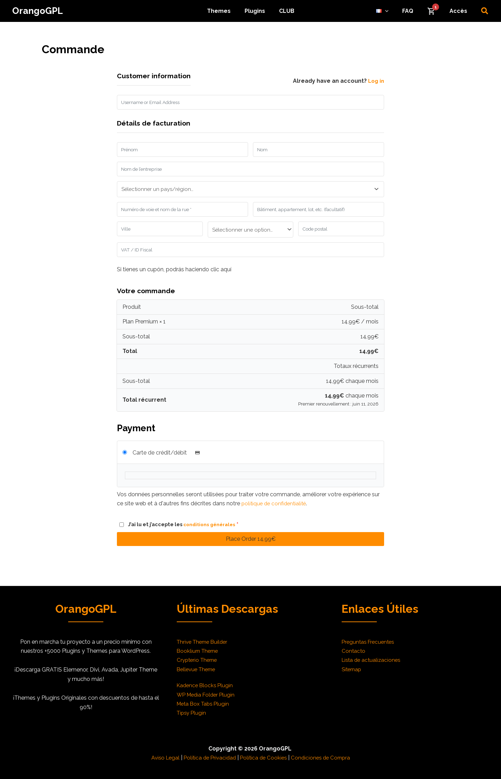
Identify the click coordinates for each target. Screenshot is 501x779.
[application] (394, 11)
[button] (485, 11)
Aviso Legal (161, 757)
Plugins (255, 11)
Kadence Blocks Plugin (206, 685)
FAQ (414, 11)
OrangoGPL (37, 11)
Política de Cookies (264, 757)
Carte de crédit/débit (168, 460)
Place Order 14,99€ (251, 546)
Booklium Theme (199, 651)
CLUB (284, 11)
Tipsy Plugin (192, 712)
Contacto (354, 651)
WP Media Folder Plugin (207, 694)
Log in (375, 81)
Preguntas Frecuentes (370, 642)
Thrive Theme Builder (204, 642)
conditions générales (210, 532)
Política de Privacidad (208, 757)
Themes (221, 11)
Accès (460, 11)
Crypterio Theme (198, 660)
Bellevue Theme (198, 669)
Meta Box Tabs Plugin (204, 703)
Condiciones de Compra (324, 757)
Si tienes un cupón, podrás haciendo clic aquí (174, 277)
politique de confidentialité (275, 511)
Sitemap (352, 669)
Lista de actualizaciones (373, 660)
